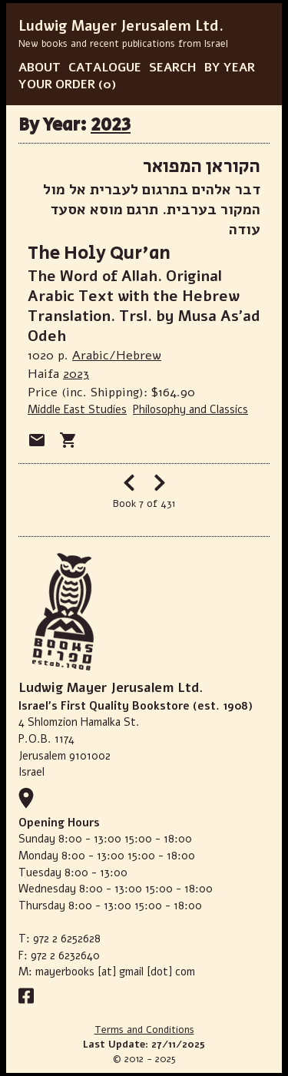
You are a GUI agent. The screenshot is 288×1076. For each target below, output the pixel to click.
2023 (111, 124)
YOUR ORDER (56, 84)
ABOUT (39, 67)
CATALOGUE (104, 67)
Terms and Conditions (144, 1030)
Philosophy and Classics (190, 409)
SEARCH (173, 67)
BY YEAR (229, 67)
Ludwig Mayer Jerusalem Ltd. (120, 26)
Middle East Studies (77, 409)
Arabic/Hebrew (116, 355)
